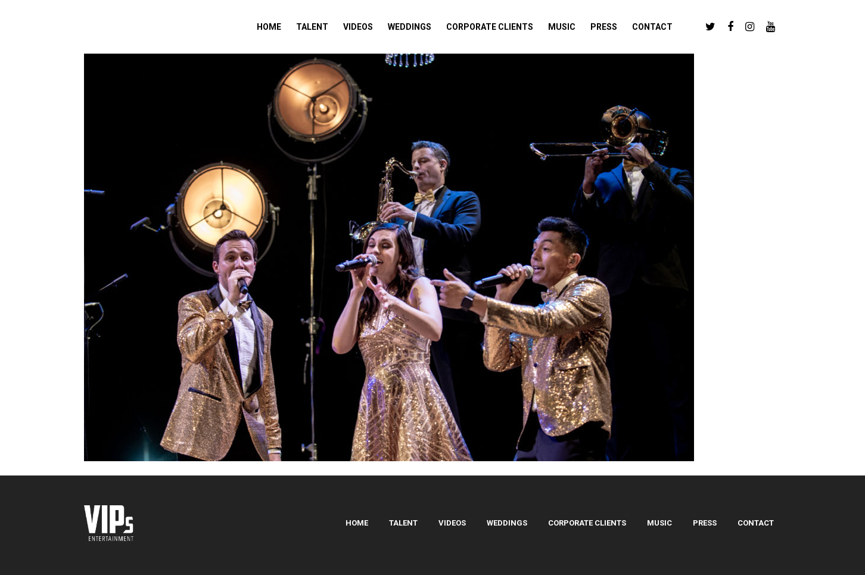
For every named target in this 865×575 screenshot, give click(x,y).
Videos (452, 522)
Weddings (507, 522)
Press (705, 522)
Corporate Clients (587, 522)
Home (357, 522)
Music (659, 522)
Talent (403, 522)
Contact (756, 522)
